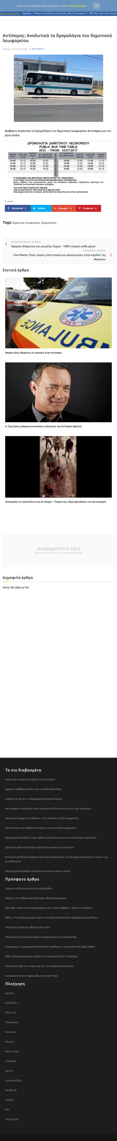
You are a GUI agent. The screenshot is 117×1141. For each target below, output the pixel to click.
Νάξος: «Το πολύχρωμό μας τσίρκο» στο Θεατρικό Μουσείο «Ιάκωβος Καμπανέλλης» (51, 917)
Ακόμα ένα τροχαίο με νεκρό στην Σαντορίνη (30, 779)
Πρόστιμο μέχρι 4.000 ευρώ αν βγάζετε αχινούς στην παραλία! (39, 847)
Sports (9, 1070)
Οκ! (96, 5)
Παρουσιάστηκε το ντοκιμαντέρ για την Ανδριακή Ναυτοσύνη (39, 966)
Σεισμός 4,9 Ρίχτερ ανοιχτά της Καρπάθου (28, 888)
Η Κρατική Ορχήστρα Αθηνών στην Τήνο (27, 927)
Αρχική (9, 993)
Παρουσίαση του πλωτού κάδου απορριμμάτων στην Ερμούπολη (40, 937)
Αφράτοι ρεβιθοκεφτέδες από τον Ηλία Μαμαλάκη (33, 789)
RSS (7, 1109)
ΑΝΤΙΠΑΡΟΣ (38, 49)
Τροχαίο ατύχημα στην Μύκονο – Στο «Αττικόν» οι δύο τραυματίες (42, 818)
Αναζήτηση (12, 1119)
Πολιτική (10, 1012)
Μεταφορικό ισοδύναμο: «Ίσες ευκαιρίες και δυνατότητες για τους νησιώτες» (48, 808)
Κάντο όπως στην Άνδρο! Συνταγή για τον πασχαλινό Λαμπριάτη (40, 828)
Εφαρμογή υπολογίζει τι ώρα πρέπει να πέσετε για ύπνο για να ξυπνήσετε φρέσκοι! (50, 837)
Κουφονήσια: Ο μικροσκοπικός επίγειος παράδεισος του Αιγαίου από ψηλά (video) (50, 946)
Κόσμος (10, 1041)
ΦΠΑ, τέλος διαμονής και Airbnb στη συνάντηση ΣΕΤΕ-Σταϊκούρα (41, 956)
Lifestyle (10, 1061)
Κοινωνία (11, 1032)
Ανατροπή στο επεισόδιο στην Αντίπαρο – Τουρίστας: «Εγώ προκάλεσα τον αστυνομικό (55, 501)
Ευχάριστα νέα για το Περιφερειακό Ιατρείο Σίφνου (33, 798)
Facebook (11, 1090)
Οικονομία (11, 1022)
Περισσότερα (77, 5)
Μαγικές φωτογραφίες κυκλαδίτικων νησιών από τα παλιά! (37, 871)
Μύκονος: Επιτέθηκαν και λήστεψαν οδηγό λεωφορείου (62, 13)
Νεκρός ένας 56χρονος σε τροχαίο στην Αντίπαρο (33, 352)
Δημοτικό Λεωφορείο (26, 222)
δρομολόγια (48, 222)
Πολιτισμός (12, 1051)
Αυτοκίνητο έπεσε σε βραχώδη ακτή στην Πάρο (31, 975)
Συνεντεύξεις (13, 1080)
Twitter (9, 1100)
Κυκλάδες (11, 1002)
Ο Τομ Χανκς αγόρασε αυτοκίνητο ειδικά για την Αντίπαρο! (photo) (43, 426)
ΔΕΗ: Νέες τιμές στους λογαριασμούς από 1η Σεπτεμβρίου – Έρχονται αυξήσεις (49, 907)
